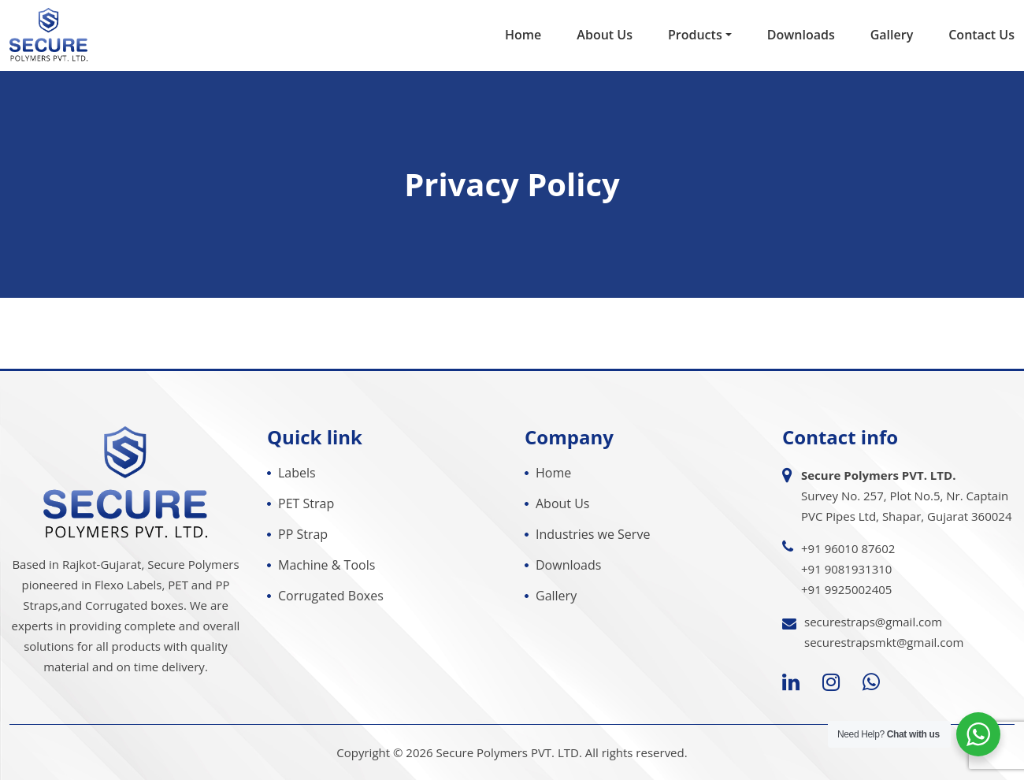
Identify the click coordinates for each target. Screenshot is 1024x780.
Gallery (892, 34)
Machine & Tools (326, 565)
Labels (297, 472)
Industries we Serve (593, 534)
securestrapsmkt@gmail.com (883, 642)
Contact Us (981, 34)
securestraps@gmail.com (873, 622)
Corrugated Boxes (331, 595)
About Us (605, 34)
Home (523, 34)
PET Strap (306, 503)
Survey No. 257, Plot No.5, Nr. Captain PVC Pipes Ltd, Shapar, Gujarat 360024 (906, 495)
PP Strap (303, 534)
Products (695, 34)
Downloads (801, 34)
